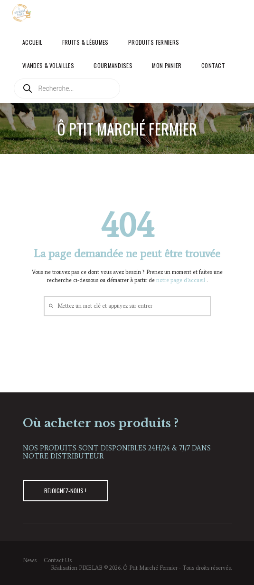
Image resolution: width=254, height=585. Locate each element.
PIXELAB (91, 568)
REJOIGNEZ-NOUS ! (65, 491)
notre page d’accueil (181, 280)
